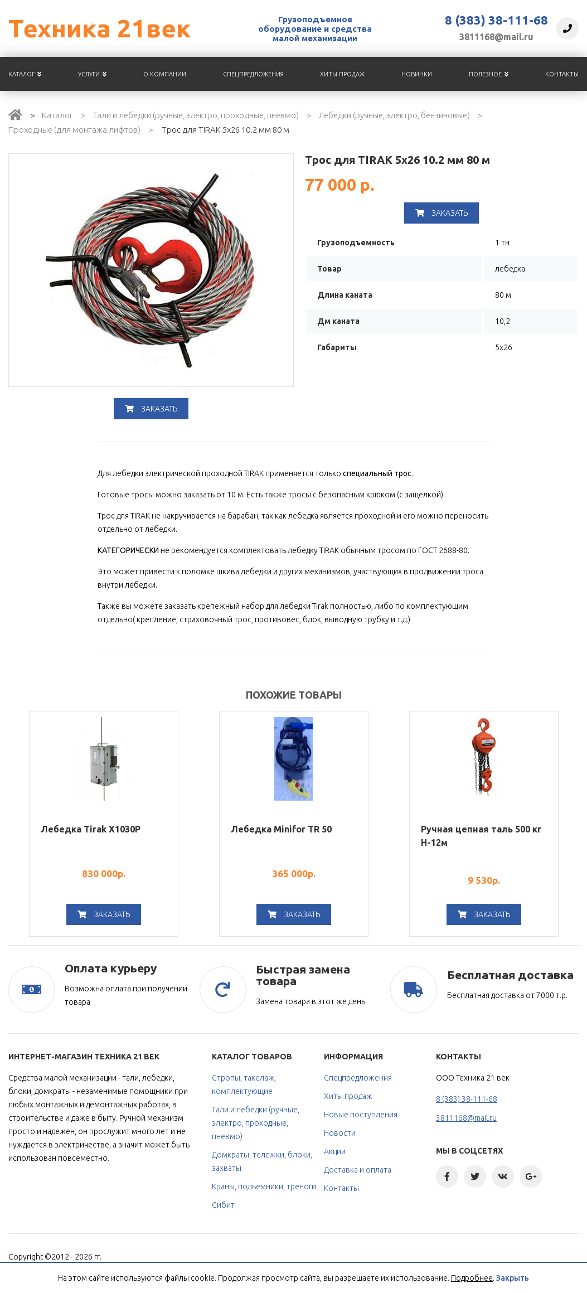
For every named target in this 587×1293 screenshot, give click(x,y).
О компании (164, 74)
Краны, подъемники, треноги (264, 1186)
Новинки (416, 74)
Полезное (488, 74)
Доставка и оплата (357, 1169)
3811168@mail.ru (496, 37)
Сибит (223, 1204)
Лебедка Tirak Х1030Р (90, 829)
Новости (340, 1133)
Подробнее (472, 1277)
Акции (335, 1151)
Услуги (92, 74)
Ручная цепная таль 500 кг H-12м (481, 836)
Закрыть (512, 1277)
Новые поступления (360, 1114)
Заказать (151, 408)
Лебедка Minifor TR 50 (281, 829)
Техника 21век (99, 28)
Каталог (24, 74)
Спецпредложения (253, 74)
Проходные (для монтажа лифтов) (74, 129)
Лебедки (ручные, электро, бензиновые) (394, 115)
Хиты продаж (342, 74)
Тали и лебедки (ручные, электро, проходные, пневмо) (196, 115)
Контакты (562, 74)
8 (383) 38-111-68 (496, 20)
